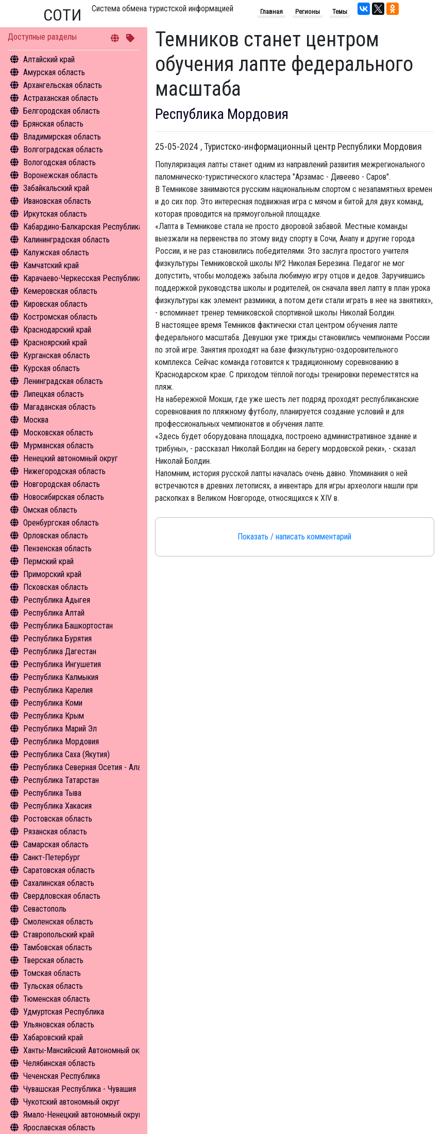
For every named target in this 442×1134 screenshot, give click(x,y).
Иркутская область (55, 214)
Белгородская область (61, 111)
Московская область (58, 433)
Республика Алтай (53, 613)
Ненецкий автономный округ (70, 458)
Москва (35, 420)
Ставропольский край (58, 934)
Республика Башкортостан (68, 626)
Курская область (51, 368)
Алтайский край (49, 59)
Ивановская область (57, 201)
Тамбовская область (57, 947)
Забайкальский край (56, 188)
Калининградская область (66, 240)
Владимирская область (62, 137)
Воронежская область (60, 175)
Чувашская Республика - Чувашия (79, 1089)
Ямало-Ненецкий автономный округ (82, 1115)
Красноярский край (55, 342)
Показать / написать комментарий (294, 537)
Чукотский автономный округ (71, 1102)
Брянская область (53, 124)
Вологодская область (59, 162)
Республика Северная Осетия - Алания (87, 767)
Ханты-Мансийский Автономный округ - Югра (98, 1050)
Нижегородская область (64, 471)
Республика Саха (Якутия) (66, 754)
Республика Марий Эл (60, 729)
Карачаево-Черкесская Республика (82, 278)
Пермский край (48, 561)
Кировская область (55, 304)
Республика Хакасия (57, 806)
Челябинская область (59, 1063)
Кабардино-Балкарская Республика (82, 227)
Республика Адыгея (56, 600)
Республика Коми (52, 703)
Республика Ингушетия (62, 664)
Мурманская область (58, 445)
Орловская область (55, 535)
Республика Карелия (58, 690)
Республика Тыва (52, 793)
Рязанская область (55, 831)
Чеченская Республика (61, 1076)
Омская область (50, 510)
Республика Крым (53, 716)
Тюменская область (56, 999)
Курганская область (56, 355)
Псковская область (55, 587)
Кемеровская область (60, 291)
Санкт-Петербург (51, 857)
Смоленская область (58, 922)
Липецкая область (53, 394)
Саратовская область (59, 870)
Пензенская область (57, 548)
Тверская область (53, 960)
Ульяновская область (58, 1025)
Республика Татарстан (61, 780)
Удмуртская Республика (63, 1012)
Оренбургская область (61, 523)
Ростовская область (57, 819)
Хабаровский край (53, 1037)
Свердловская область (61, 896)
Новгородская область (61, 484)
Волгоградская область (63, 149)
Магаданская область (59, 407)
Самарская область (56, 844)
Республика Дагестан (59, 651)
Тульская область (53, 986)
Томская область (52, 973)
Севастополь (44, 909)
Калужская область (56, 252)
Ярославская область (59, 1127)
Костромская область (60, 317)
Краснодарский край (57, 330)
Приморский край (52, 574)
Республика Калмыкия (60, 677)
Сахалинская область (58, 883)
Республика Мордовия (61, 741)
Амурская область (54, 72)
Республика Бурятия (57, 638)
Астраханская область (60, 98)
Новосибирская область (63, 497)
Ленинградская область (63, 381)
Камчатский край (51, 265)
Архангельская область (62, 85)
